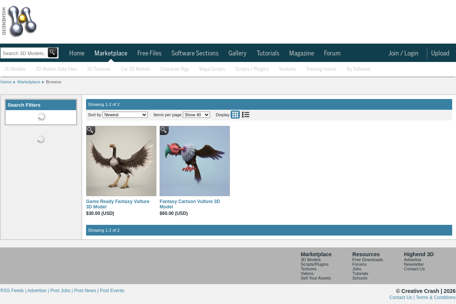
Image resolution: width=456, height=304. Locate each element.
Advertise (413, 259)
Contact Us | (402, 297)
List (245, 115)
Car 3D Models (135, 69)
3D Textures (99, 69)
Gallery (237, 53)
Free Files (149, 53)
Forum (332, 53)
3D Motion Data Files (56, 69)
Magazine (301, 53)
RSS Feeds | (13, 290)
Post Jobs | (62, 290)
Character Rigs (174, 69)
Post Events (112, 290)
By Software (358, 69)
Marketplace (110, 53)
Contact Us (414, 269)
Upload (440, 53)
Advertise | (38, 290)
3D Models (15, 69)
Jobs (356, 269)
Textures (287, 69)
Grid (235, 115)
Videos (307, 273)
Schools (359, 278)
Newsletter (414, 264)
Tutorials (268, 53)
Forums (359, 264)
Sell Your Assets (316, 278)
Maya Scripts (212, 69)
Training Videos (321, 69)
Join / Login (403, 53)
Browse (53, 82)
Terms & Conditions (436, 297)
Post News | (87, 290)
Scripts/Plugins (315, 264)
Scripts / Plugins (252, 69)
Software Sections (194, 53)
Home (77, 53)
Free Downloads (367, 259)
